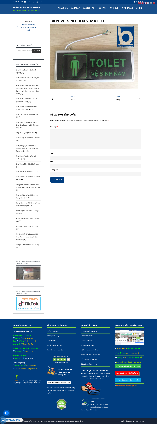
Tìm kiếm (37, 51)
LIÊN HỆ (139, 8)
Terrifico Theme (125, 421)
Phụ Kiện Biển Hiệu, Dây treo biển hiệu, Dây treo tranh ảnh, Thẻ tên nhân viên (27, 237)
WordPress (140, 421)
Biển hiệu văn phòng (27, 7)
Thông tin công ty (53, 336)
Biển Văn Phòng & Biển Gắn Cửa (27, 114)
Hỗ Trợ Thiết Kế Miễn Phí (89, 359)
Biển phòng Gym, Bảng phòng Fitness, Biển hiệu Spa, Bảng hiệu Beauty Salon (27, 148)
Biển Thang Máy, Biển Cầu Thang (27, 164)
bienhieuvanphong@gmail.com (35, 2)
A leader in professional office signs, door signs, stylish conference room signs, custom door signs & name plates (48, 421)
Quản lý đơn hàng (53, 331)
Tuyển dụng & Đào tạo (54, 345)
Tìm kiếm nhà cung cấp (55, 350)
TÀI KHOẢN (114, 8)
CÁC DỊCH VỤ (89, 8)
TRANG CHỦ (63, 8)
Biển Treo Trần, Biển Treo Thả (26, 172)
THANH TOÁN (127, 8)
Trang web (54, 170)
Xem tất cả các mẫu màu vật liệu (129, 380)
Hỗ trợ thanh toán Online (89, 350)
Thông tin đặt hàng (87, 345)
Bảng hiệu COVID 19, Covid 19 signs (28, 245)
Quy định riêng (52, 340)
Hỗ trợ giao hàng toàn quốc (90, 354)
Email (52, 161)
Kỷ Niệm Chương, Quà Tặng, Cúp (27, 226)
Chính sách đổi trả (87, 336)
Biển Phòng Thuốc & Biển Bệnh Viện (28, 138)
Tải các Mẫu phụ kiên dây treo (129, 366)
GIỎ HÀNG (103, 8)
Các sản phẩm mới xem (89, 331)
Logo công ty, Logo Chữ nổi (25, 133)
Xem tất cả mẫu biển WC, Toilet (127, 373)
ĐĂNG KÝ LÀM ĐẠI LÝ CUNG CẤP (59, 382)
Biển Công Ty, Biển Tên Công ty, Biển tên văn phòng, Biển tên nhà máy (27, 125)
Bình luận (54, 127)
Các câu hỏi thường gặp (89, 364)
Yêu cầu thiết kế (128, 348)
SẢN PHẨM (75, 8)
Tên (52, 153)
